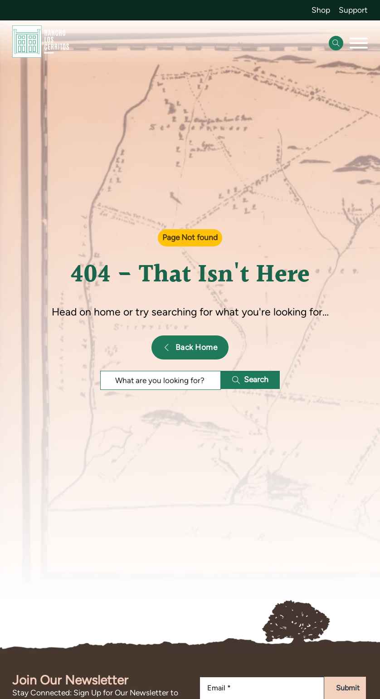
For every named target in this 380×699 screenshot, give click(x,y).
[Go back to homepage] (40, 44)
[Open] (359, 43)
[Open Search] (336, 43)
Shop (321, 10)
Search (251, 379)
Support (353, 10)
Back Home (190, 347)
